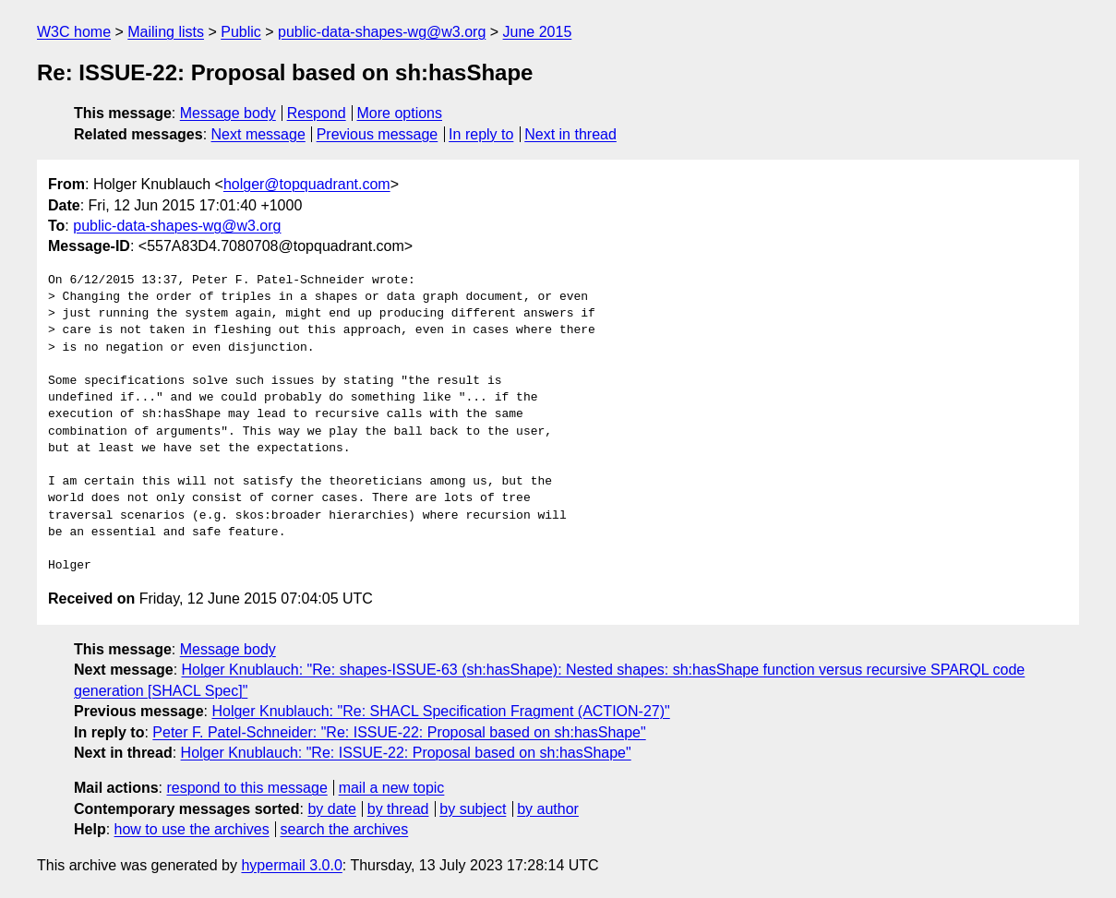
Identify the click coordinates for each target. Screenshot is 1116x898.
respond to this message (246, 788)
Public (241, 32)
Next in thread (570, 134)
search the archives (345, 829)
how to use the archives (192, 829)
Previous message (377, 134)
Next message (258, 134)
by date (331, 809)
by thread (398, 809)
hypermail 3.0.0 (291, 865)
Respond (316, 113)
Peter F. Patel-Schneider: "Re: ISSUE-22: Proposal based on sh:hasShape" (398, 732)
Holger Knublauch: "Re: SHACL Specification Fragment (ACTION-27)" (440, 711)
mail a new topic (392, 788)
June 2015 (537, 32)
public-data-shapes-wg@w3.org (382, 32)
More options (400, 113)
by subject (472, 809)
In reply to (481, 134)
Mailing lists (165, 32)
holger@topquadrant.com (306, 184)
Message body (228, 113)
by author (548, 809)
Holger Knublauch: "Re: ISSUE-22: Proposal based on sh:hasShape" (406, 752)
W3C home (74, 32)
